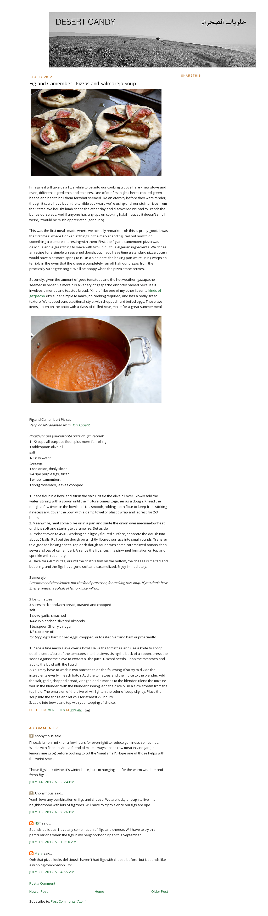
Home (99, 891)
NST (38, 823)
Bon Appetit (80, 425)
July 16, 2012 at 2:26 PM (52, 812)
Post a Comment (42, 883)
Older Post (159, 891)
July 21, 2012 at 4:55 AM (52, 871)
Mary (39, 853)
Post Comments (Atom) (68, 901)
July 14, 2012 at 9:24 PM (52, 782)
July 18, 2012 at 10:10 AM (53, 841)
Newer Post (38, 891)
